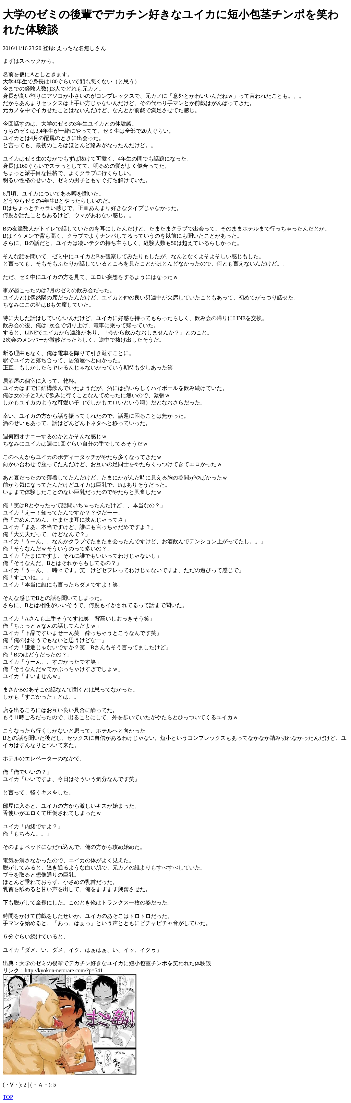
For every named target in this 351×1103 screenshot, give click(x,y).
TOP (8, 1097)
